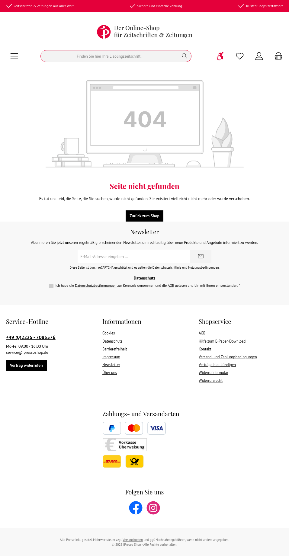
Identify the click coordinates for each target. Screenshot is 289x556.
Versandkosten (133, 540)
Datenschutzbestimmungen (96, 285)
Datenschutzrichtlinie (167, 267)
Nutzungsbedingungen (203, 267)
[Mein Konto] (259, 56)
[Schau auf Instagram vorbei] (153, 508)
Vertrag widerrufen (26, 365)
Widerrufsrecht (211, 380)
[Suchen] (109, 56)
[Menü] (14, 56)
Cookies (108, 333)
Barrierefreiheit (114, 349)
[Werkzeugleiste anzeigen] (220, 56)
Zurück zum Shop (144, 216)
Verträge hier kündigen (217, 364)
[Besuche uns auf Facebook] (135, 508)
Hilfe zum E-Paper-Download (222, 341)
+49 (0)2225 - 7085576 (31, 337)
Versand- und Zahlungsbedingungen (228, 356)
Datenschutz (112, 341)
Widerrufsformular (213, 372)
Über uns (109, 372)
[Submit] (200, 256)
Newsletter (111, 364)
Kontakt (205, 349)
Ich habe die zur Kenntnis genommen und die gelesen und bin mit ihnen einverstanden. (147, 285)
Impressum (111, 356)
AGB (171, 285)
